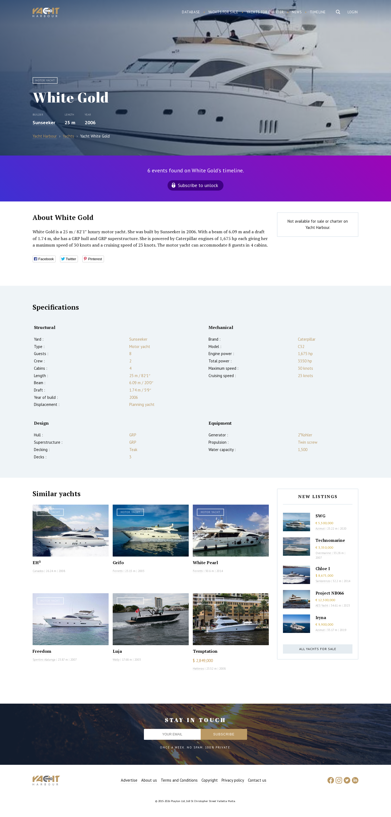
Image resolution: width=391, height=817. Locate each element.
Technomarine (330, 540)
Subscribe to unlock (198, 185)
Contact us (257, 780)
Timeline (318, 12)
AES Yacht (322, 605)
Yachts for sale (223, 12)
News (297, 12)
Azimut (320, 528)
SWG (320, 515)
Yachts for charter (265, 12)
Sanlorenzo (323, 581)
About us (149, 780)
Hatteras (198, 668)
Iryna (321, 617)
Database (191, 12)
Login (353, 12)
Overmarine (324, 553)
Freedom (42, 651)
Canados (38, 571)
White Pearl (205, 563)
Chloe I (323, 568)
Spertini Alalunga (44, 659)
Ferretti (118, 571)
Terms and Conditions (179, 780)
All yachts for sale (317, 649)
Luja (117, 651)
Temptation (205, 651)
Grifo (118, 563)
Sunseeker (44, 122)
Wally (116, 659)
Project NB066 (330, 593)
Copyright (209, 780)
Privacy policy (233, 780)
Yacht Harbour (46, 13)
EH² (37, 563)
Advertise (129, 780)
